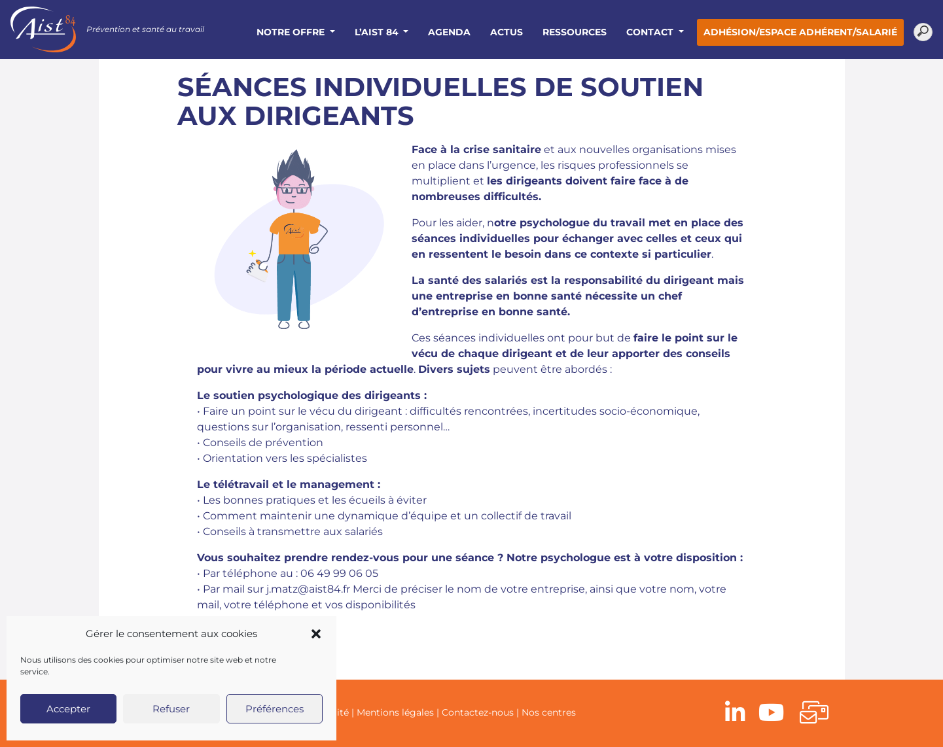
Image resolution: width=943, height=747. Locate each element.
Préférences (274, 709)
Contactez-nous (478, 712)
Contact (651, 32)
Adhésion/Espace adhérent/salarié (800, 32)
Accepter (68, 709)
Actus (506, 32)
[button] (316, 633)
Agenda (449, 32)
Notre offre (292, 32)
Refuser (171, 709)
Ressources (575, 32)
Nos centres (549, 712)
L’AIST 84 (378, 32)
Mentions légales (395, 712)
